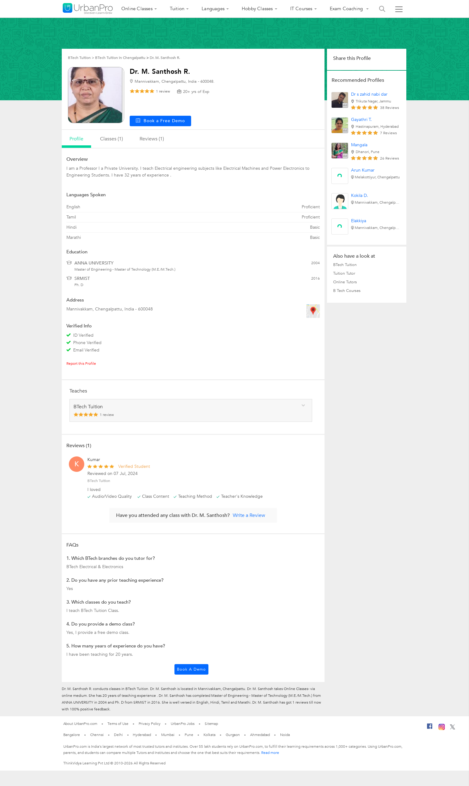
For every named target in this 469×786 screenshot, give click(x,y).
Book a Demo (191, 669)
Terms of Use (117, 723)
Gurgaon (233, 734)
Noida (285, 734)
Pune (189, 734)
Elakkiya (358, 221)
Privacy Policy (150, 723)
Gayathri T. (361, 120)
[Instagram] (441, 728)
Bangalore (71, 734)
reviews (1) (152, 138)
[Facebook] (429, 728)
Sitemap (211, 723)
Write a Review (249, 515)
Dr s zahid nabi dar (369, 94)
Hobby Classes (257, 9)
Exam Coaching (347, 9)
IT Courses (301, 9)
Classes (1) (111, 138)
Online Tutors (345, 282)
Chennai (97, 734)
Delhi (118, 734)
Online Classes (137, 9)
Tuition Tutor (344, 273)
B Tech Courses (347, 290)
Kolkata (209, 734)
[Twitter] (452, 728)
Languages (213, 9)
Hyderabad (142, 734)
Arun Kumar (363, 170)
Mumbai (167, 734)
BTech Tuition (345, 265)
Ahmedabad (260, 734)
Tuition (177, 9)
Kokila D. (359, 195)
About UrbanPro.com (80, 723)
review (163, 91)
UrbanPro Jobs (183, 723)
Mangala (359, 145)
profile (76, 138)
